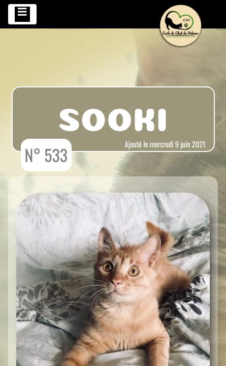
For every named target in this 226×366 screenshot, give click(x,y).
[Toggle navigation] (22, 14)
